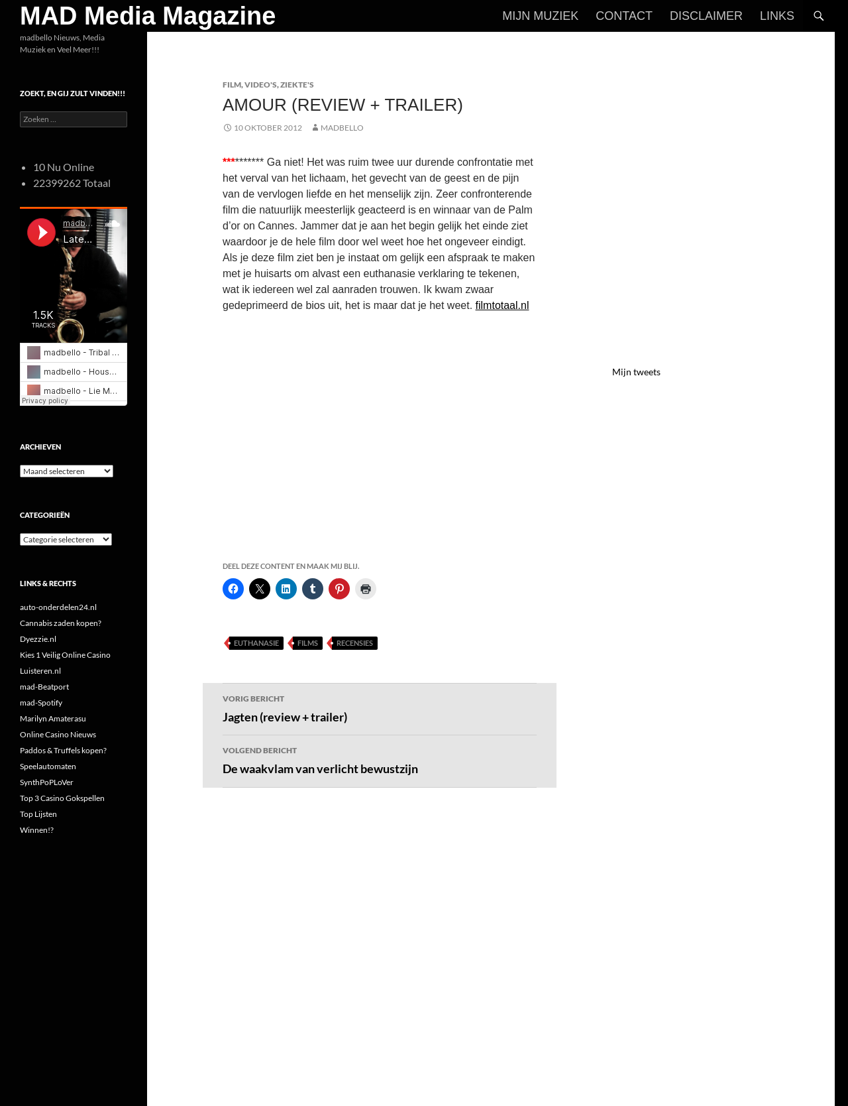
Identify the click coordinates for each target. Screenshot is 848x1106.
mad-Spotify (41, 702)
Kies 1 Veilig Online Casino (65, 655)
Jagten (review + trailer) (380, 707)
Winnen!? (37, 830)
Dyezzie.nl (38, 639)
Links (777, 16)
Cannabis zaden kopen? (60, 623)
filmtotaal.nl (502, 305)
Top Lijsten (38, 814)
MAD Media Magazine (148, 16)
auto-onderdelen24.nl (58, 607)
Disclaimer (706, 16)
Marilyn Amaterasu (53, 718)
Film (232, 85)
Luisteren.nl (40, 671)
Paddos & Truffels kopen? (63, 750)
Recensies (355, 643)
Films (307, 643)
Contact (624, 16)
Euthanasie (256, 643)
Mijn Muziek (540, 16)
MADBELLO (342, 128)
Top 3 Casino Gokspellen (62, 798)
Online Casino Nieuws (58, 734)
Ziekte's (297, 85)
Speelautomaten (48, 766)
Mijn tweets (636, 371)
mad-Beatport (44, 687)
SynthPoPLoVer (47, 782)
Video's (260, 85)
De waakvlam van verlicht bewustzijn (380, 759)
